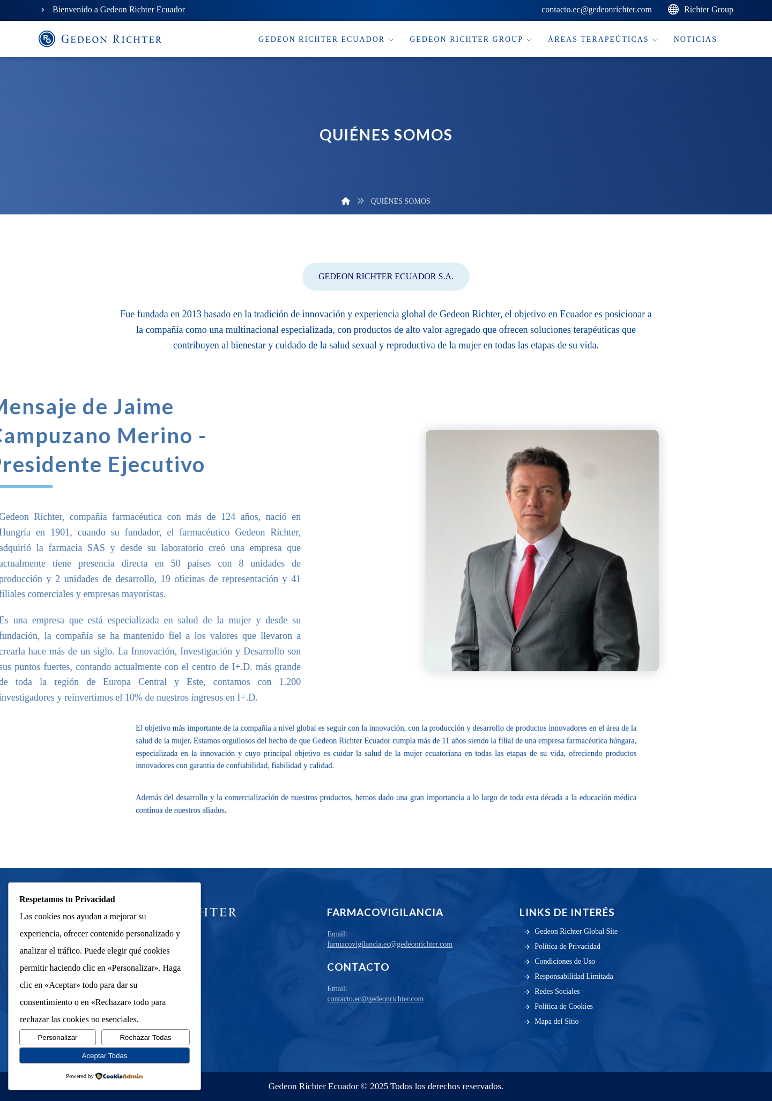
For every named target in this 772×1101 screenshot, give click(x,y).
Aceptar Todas (105, 1056)
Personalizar (57, 1037)
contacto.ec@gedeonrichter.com (375, 999)
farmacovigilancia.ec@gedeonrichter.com (389, 944)
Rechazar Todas (145, 1037)
